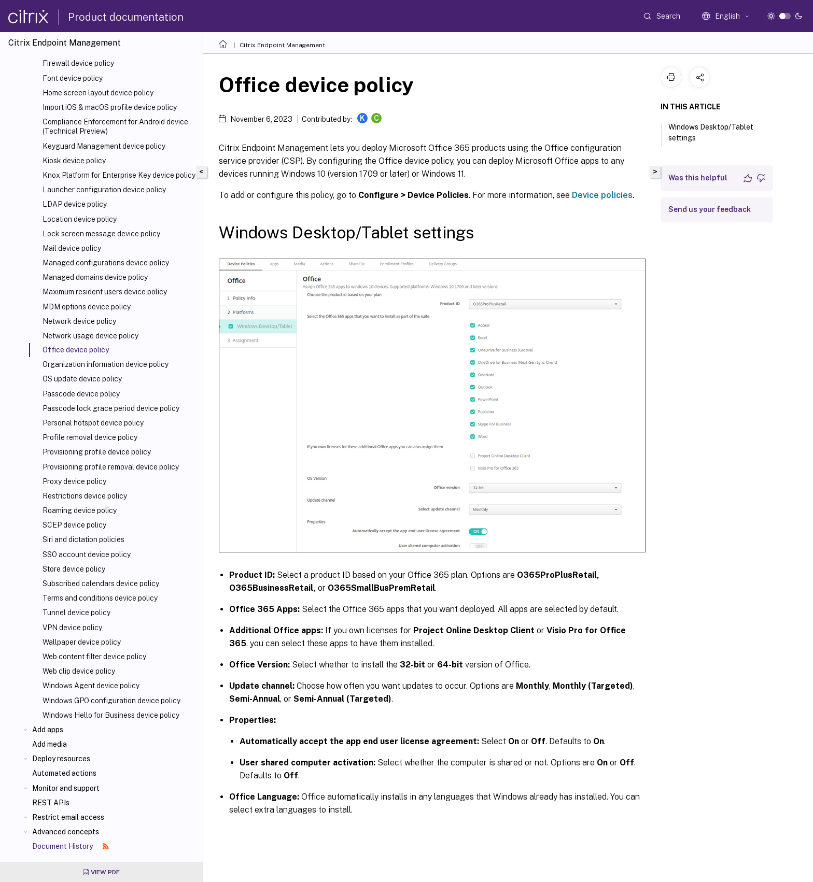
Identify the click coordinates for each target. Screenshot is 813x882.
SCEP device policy (74, 525)
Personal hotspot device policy (93, 423)
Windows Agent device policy (91, 685)
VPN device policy (72, 627)
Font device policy (73, 78)
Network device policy (79, 321)
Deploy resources (61, 759)
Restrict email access (68, 817)
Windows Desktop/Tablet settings (710, 132)
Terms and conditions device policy (100, 598)
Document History (70, 846)
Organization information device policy (106, 364)
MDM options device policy (87, 307)
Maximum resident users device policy (105, 292)
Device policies (602, 195)
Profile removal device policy (90, 437)
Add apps (47, 729)
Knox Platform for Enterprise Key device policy (119, 175)
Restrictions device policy (85, 496)
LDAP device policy (75, 204)
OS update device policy (82, 379)
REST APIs (50, 803)
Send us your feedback (709, 209)
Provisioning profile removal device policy (111, 467)
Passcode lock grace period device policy (111, 408)
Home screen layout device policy (98, 93)
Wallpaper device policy (82, 642)
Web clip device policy (79, 671)
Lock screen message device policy (101, 234)
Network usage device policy (90, 336)
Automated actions (64, 773)
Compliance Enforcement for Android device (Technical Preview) (115, 126)
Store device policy (74, 569)
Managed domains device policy (95, 277)
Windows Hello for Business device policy (111, 715)
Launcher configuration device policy (104, 190)
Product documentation (126, 17)
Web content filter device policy (94, 656)
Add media (49, 744)
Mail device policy (72, 248)
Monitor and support (66, 788)
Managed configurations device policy (106, 263)
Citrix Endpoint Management (282, 45)
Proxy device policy (74, 481)
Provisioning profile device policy (97, 452)
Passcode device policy (81, 394)
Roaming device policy (80, 510)
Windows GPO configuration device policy (111, 700)
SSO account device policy (87, 554)
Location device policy (80, 219)
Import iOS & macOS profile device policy (110, 107)
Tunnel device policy (76, 612)
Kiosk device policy (74, 161)
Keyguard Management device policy (104, 146)
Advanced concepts (65, 832)
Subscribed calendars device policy (101, 583)
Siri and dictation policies (83, 539)
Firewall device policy (78, 63)
